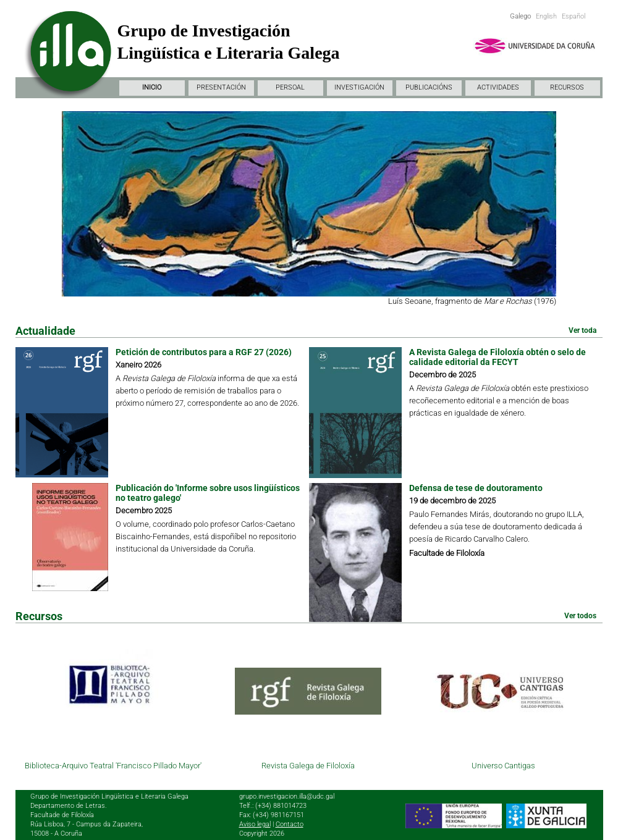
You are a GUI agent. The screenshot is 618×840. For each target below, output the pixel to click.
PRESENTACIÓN (221, 87)
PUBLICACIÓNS (428, 87)
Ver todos (580, 615)
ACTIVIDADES (498, 87)
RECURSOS (567, 87)
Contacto (289, 824)
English (546, 16)
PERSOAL (290, 87)
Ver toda (582, 330)
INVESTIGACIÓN (359, 87)
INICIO (151, 87)
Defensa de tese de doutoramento (476, 488)
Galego (520, 16)
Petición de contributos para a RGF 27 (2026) (204, 352)
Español (573, 16)
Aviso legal (255, 824)
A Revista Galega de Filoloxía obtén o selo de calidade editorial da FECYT (497, 357)
